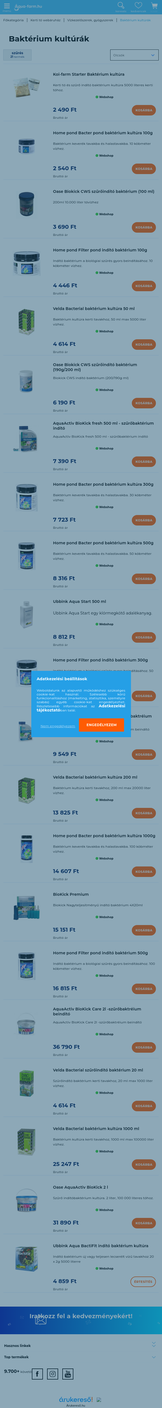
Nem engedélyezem (58, 726)
